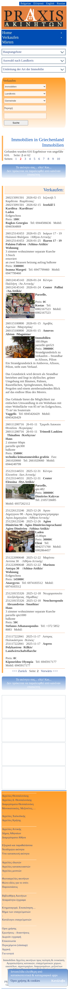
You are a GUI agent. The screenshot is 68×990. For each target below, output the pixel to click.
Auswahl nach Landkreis (18, 60)
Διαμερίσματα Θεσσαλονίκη (18, 804)
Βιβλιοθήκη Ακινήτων (14, 895)
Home (7, 32)
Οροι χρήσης (9, 928)
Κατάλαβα (58, 980)
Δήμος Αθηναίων (11, 833)
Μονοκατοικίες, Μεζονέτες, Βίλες (19, 808)
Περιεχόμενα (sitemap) (15, 945)
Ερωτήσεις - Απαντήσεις (15, 932)
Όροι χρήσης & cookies (25, 980)
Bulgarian (25, 3)
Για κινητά (8, 953)
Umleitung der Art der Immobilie (23, 69)
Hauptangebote (12, 52)
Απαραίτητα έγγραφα (14, 899)
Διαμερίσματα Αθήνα (14, 837)
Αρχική (6, 949)
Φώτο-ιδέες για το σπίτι (15, 882)
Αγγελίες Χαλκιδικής (13, 816)
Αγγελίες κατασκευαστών (16, 866)
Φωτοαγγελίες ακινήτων (15, 878)
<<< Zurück (19, 671)
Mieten (8, 42)
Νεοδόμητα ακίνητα (13, 849)
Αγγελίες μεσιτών (12, 870)
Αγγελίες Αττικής (11, 829)
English (50, 3)
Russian (61, 3)
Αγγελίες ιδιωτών (11, 862)
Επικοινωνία (9, 940)
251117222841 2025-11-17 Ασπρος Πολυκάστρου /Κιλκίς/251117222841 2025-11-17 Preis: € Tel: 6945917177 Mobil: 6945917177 (32, 651)
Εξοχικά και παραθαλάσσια (17, 845)
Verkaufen (10, 37)
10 (58, 159)
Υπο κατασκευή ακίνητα (15, 853)
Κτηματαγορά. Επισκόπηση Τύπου (19, 907)
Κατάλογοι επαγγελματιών (17, 919)
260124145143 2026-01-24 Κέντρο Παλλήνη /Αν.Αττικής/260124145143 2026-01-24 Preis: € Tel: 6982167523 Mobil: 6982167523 (34, 296)
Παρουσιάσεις (10, 886)
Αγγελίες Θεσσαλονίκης (15, 795)
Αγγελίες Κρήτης (11, 820)
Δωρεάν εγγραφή (11, 936)
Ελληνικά (39, 3)
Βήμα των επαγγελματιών (16, 911)
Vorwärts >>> (49, 671)
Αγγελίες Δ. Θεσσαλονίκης (17, 799)
